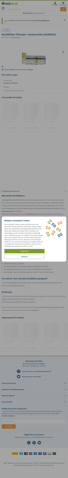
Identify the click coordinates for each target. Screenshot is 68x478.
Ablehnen (24, 257)
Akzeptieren (24, 251)
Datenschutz (36, 242)
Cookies (9, 244)
